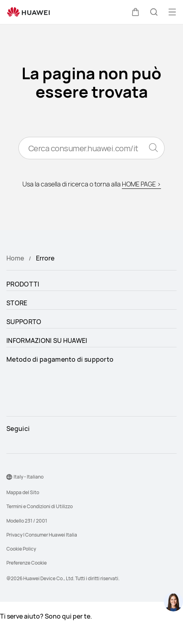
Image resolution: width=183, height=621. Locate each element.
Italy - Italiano (29, 476)
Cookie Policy (21, 548)
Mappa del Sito (22, 492)
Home (15, 258)
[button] (135, 12)
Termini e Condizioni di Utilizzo (39, 506)
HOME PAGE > (141, 184)
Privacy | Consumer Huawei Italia (41, 534)
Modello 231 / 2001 (26, 520)
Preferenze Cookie (26, 562)
